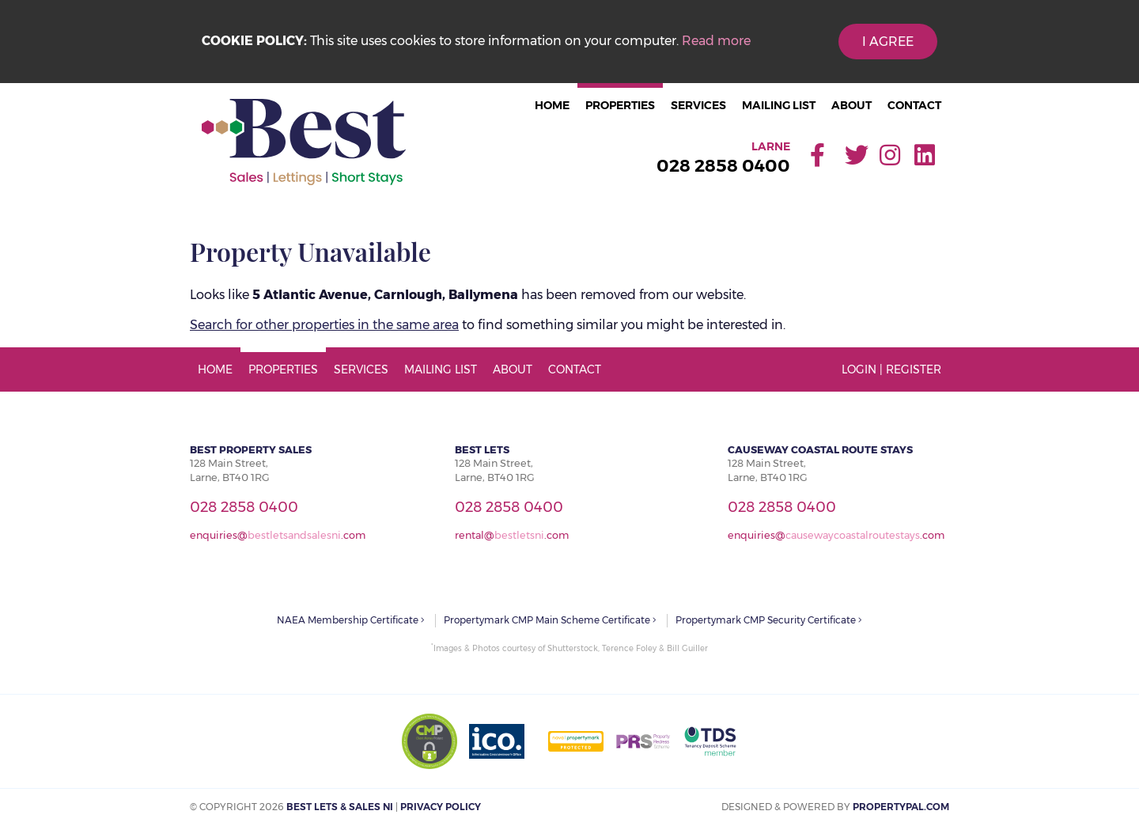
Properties (620, 105)
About (851, 105)
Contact (914, 105)
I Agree (888, 41)
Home (552, 105)
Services (698, 105)
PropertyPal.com (901, 807)
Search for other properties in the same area (324, 324)
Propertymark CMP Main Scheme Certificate (550, 620)
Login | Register (891, 369)
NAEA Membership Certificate (351, 620)
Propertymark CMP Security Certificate (768, 620)
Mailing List (778, 105)
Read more (716, 40)
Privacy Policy (440, 807)
